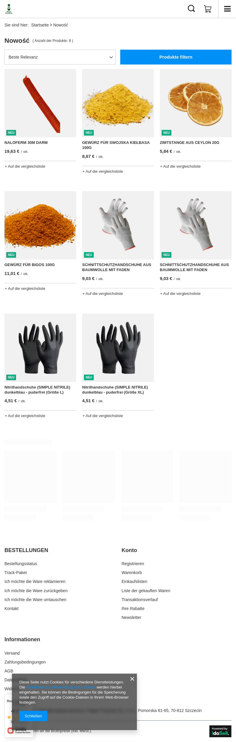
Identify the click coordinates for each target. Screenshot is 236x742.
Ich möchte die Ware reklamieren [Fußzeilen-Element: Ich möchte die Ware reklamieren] (34, 581)
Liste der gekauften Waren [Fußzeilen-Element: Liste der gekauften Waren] (146, 590)
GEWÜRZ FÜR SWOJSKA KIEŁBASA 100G (116, 145)
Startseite (40, 25)
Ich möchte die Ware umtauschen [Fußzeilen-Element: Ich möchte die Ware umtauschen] (35, 599)
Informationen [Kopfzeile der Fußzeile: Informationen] (22, 639)
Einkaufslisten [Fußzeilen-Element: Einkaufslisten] (134, 581)
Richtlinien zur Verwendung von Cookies (61, 687)
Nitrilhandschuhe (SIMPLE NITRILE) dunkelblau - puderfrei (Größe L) (37, 389)
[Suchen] (191, 9)
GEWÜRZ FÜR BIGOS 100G (29, 264)
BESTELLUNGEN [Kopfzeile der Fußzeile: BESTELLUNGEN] (26, 550)
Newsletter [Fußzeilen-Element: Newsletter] (131, 617)
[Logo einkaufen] (8, 9)
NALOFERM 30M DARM (26, 142)
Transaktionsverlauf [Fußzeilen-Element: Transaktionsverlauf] (140, 599)
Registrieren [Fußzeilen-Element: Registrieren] (133, 563)
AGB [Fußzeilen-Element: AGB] (8, 671)
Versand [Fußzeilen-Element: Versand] (12, 653)
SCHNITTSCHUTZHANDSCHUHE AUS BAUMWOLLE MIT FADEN (116, 267)
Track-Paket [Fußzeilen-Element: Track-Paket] (15, 572)
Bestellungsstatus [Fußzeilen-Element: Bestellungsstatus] (20, 563)
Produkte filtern (176, 56)
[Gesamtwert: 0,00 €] (208, 9)
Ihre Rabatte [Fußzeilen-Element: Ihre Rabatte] (133, 608)
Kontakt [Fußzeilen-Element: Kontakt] (11, 608)
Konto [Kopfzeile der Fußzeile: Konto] (129, 550)
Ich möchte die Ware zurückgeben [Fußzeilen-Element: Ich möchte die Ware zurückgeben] (36, 590)
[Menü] (227, 9)
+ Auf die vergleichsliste (25, 166)
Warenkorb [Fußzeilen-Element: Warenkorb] (132, 572)
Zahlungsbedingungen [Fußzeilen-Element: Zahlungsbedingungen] (25, 662)
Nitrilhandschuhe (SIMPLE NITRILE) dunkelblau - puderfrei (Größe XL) (115, 389)
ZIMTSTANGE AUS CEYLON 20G (189, 142)
